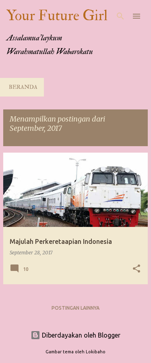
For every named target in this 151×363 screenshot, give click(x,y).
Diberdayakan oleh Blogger (75, 335)
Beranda (23, 87)
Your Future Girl (57, 15)
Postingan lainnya (75, 308)
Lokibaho (95, 351)
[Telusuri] (120, 16)
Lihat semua (25, 138)
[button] (136, 269)
